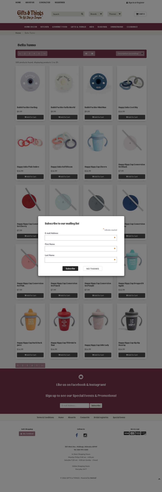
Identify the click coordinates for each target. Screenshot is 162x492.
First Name (80, 244)
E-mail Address (80, 233)
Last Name (80, 255)
